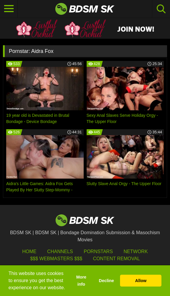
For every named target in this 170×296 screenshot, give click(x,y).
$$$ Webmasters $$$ (56, 258)
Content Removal (116, 258)
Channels (60, 251)
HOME (29, 251)
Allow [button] (140, 280)
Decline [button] (106, 280)
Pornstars (98, 251)
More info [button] (81, 281)
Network (136, 251)
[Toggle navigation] (9, 9)
